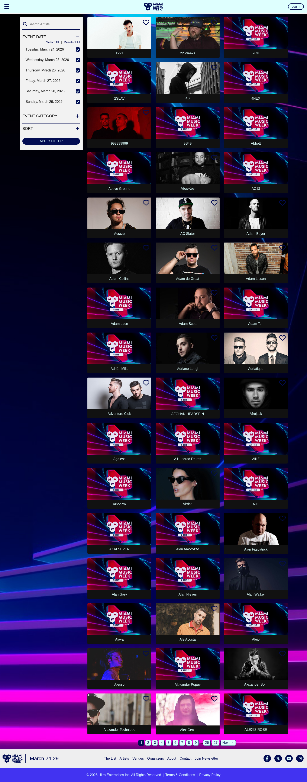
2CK (255, 53)
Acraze (119, 233)
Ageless (119, 459)
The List (110, 758)
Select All (52, 42)
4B (187, 98)
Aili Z (256, 459)
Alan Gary (119, 594)
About (171, 758)
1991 (119, 53)
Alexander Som (255, 684)
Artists (124, 758)
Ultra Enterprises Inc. (114, 775)
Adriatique (256, 369)
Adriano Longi (187, 369)
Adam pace (119, 324)
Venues (138, 758)
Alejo (256, 639)
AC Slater (187, 233)
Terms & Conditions (180, 775)
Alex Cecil (187, 730)
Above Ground (119, 188)
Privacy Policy (210, 775)
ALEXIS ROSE (256, 729)
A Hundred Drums (187, 459)
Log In (296, 6)
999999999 (119, 143)
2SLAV (119, 98)
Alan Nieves (187, 594)
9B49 (187, 143)
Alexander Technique (119, 729)
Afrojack (256, 414)
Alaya (119, 639)
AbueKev (188, 188)
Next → (228, 742)
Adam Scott (188, 324)
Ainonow (119, 504)
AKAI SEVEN (119, 549)
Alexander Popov (188, 684)
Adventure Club (119, 414)
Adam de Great (187, 279)
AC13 (256, 188)
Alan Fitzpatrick (255, 549)
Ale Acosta (188, 639)
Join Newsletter (206, 758)
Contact (185, 758)
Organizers (155, 758)
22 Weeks (187, 53)
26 (207, 742)
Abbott (256, 143)
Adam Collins (119, 279)
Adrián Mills (119, 369)
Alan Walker (256, 594)
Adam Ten (256, 324)
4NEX (255, 98)
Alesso (119, 684)
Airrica (187, 504)
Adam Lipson (256, 279)
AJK (256, 504)
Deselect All (72, 42)
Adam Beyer (255, 233)
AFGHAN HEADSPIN (187, 414)
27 (215, 742)
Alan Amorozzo (187, 549)
